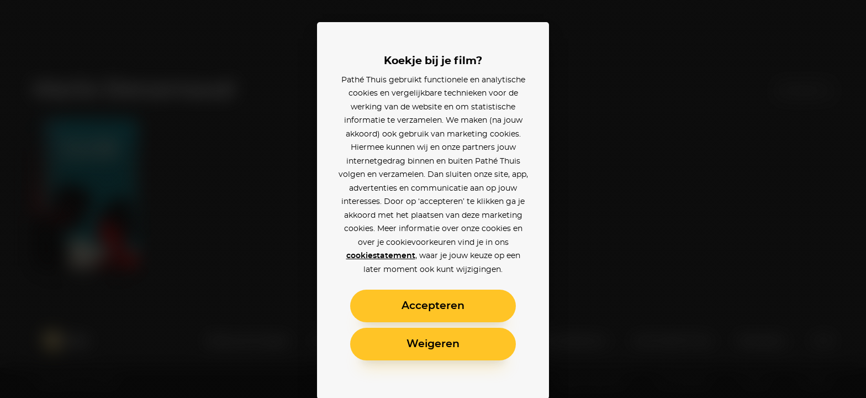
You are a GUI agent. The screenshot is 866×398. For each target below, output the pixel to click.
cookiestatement (380, 256)
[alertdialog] (433, 199)
